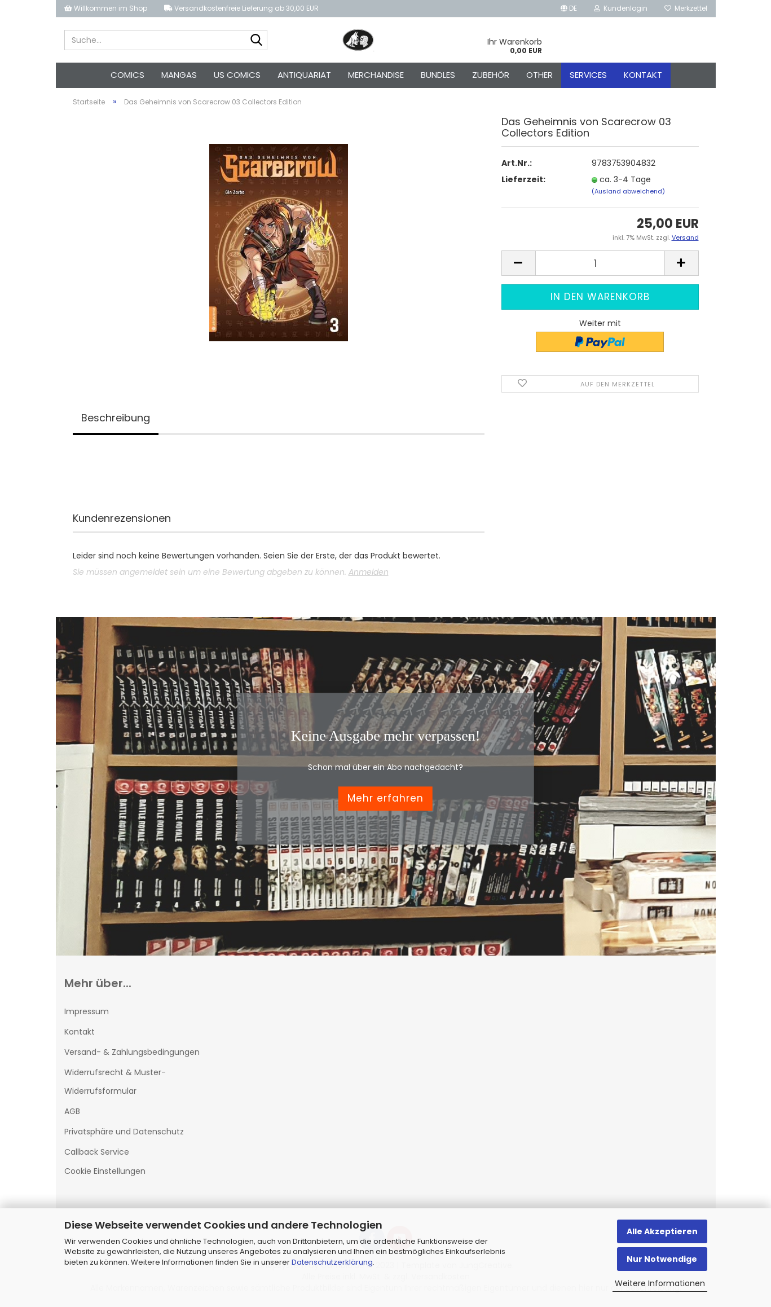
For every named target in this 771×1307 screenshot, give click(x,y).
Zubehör (490, 75)
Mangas (179, 75)
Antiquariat (304, 75)
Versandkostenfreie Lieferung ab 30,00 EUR (241, 8)
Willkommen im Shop (105, 8)
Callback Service (96, 1152)
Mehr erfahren (385, 799)
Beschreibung (115, 418)
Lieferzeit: (523, 179)
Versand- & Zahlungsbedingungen (132, 1052)
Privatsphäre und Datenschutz (124, 1131)
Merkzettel (685, 8)
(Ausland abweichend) (628, 191)
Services (588, 75)
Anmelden (369, 572)
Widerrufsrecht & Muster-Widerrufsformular (115, 1081)
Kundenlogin (620, 8)
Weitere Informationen (660, 1283)
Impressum (86, 1011)
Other (539, 75)
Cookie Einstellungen (105, 1171)
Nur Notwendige (662, 1259)
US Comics (237, 75)
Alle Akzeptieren (662, 1231)
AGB (72, 1111)
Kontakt (643, 75)
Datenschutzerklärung (332, 1262)
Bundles (438, 75)
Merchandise (376, 75)
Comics (127, 75)
